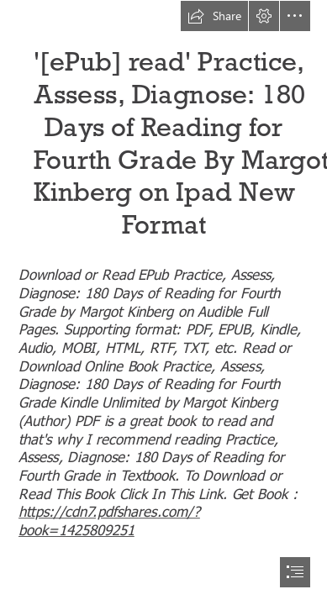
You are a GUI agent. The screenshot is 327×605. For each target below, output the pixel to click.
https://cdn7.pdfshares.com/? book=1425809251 (109, 519)
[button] (214, 16)
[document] (163, 302)
